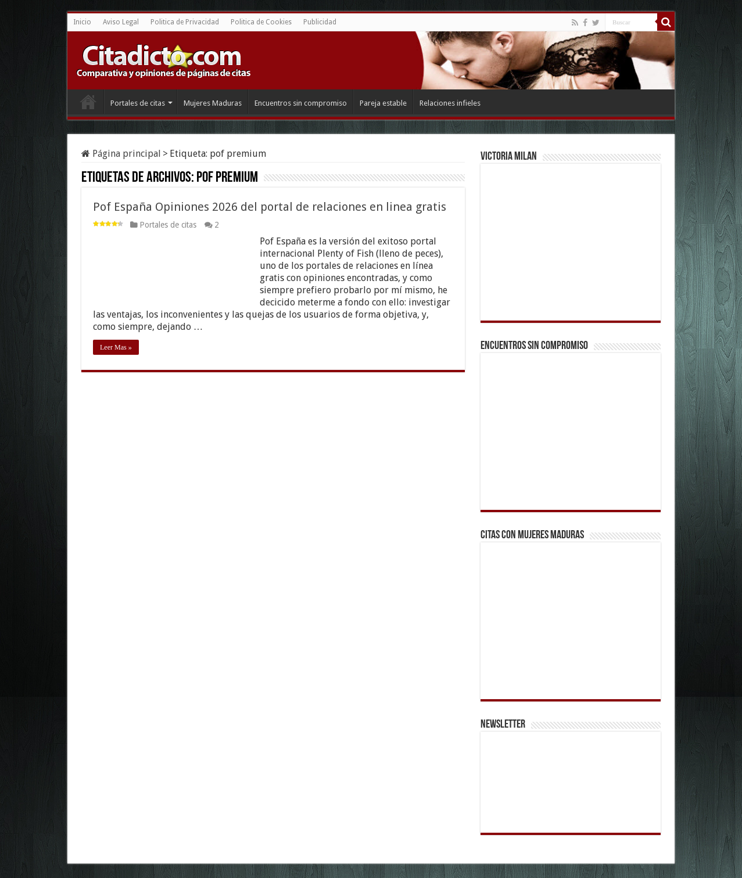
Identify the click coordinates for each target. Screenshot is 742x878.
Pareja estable (383, 103)
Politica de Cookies (261, 22)
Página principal (121, 153)
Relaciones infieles (450, 103)
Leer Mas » (116, 347)
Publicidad (319, 22)
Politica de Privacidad (184, 22)
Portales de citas (137, 103)
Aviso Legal (121, 22)
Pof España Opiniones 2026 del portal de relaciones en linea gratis (269, 207)
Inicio (82, 22)
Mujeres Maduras (213, 103)
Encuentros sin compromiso (300, 103)
